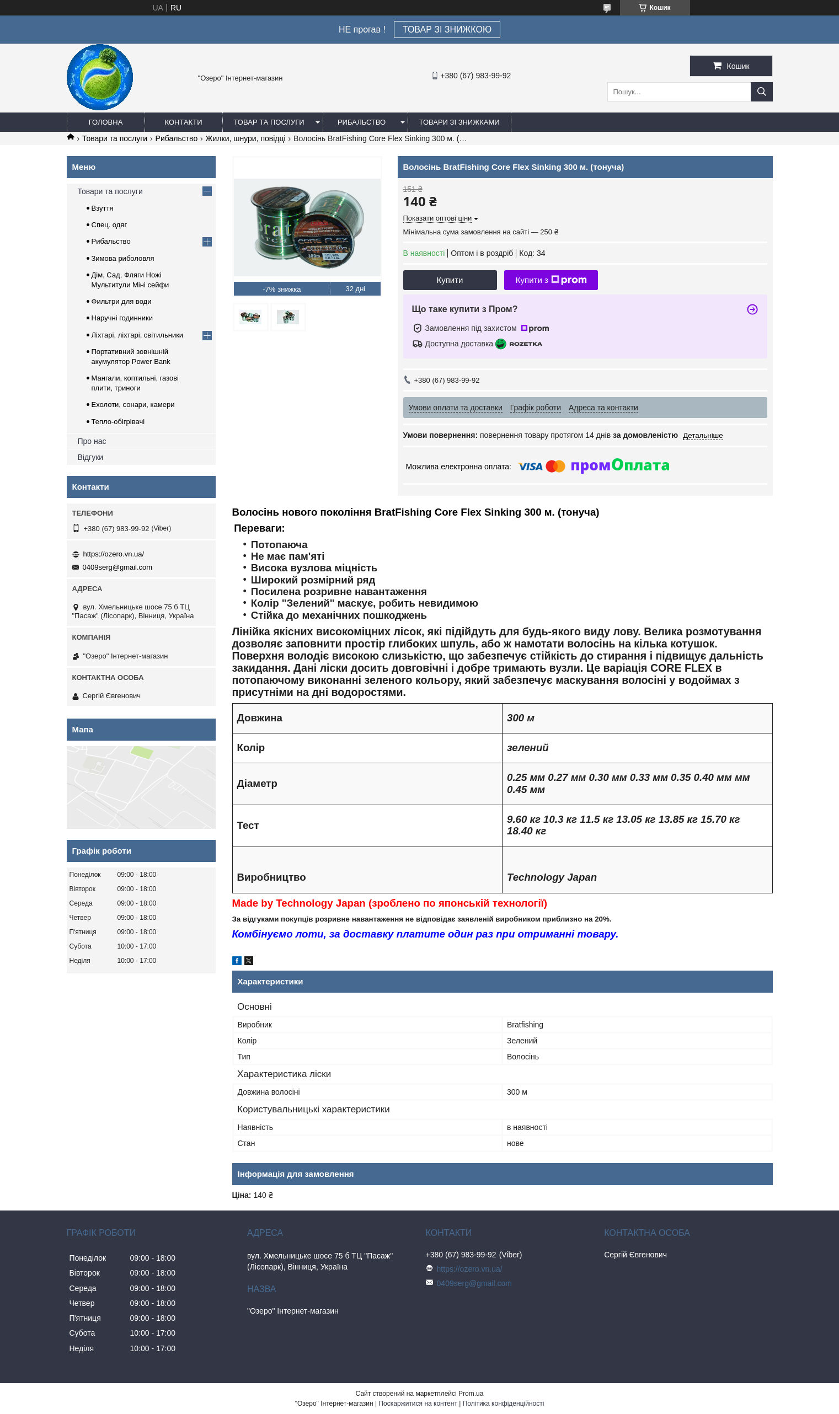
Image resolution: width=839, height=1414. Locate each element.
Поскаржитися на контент (417, 1403)
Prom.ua (470, 1393)
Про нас (92, 441)
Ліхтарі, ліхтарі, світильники (138, 335)
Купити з (551, 280)
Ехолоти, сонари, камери (133, 404)
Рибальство (362, 122)
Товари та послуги (114, 138)
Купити (450, 280)
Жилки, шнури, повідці (246, 138)
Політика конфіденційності (503, 1403)
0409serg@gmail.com (118, 567)
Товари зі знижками (459, 122)
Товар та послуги (269, 122)
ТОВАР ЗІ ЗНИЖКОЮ (447, 29)
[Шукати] (762, 91)
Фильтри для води (122, 301)
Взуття (103, 208)
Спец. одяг (109, 225)
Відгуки (91, 457)
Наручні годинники (122, 318)
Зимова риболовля (123, 258)
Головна (106, 122)
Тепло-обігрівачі (118, 421)
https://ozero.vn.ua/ (114, 554)
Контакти (183, 122)
